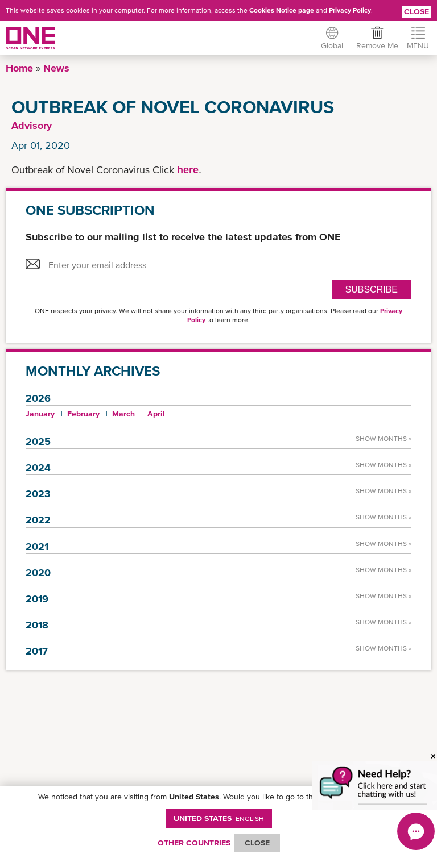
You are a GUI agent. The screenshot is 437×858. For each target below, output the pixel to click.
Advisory (31, 125)
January (40, 413)
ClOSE (257, 842)
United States (219, 818)
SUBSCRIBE (371, 289)
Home (19, 68)
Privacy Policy (350, 10)
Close (416, 11)
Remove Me (377, 45)
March (123, 413)
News (56, 68)
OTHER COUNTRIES (194, 842)
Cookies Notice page (281, 10)
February (83, 413)
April (156, 413)
